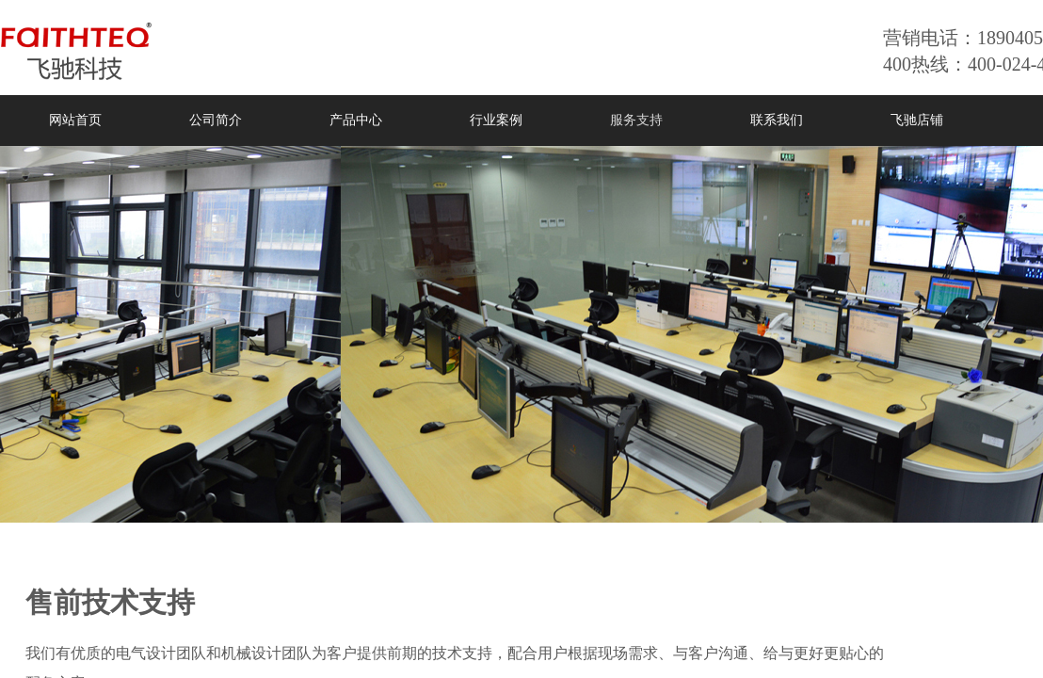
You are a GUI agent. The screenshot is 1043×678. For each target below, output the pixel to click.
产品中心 (355, 120)
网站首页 (75, 120)
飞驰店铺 (917, 120)
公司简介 (215, 120)
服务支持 (636, 120)
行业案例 (496, 120)
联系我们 (776, 120)
